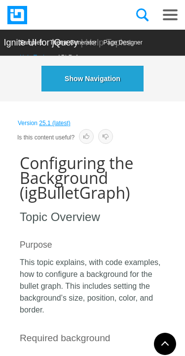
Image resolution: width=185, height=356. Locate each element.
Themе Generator (73, 42)
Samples (31, 42)
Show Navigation (92, 79)
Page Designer (122, 42)
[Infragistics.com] (56, 15)
